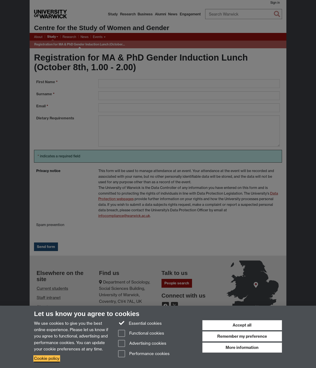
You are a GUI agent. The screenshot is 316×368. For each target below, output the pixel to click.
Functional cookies (141, 334)
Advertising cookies (142, 344)
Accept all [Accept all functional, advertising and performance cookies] (242, 325)
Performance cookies (144, 354)
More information (242, 347)
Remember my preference (242, 336)
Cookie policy (46, 358)
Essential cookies (140, 323)
